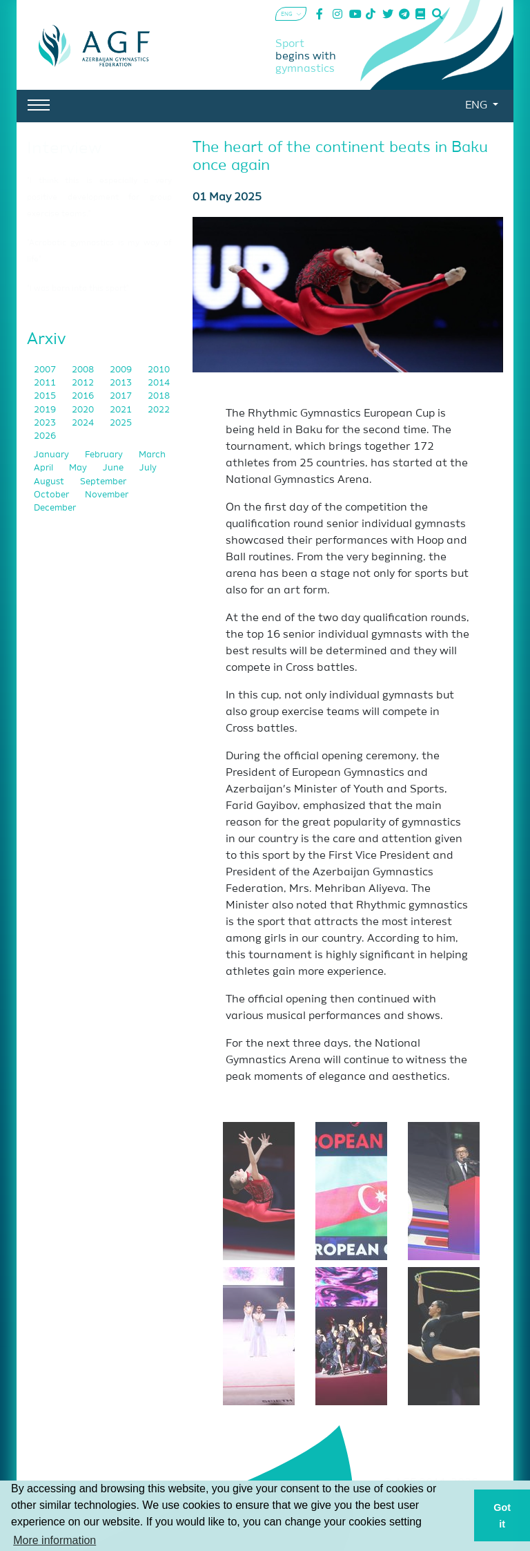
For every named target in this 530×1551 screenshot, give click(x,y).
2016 (84, 396)
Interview (64, 148)
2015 (46, 396)
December (55, 508)
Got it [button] (502, 1516)
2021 (122, 410)
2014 (159, 383)
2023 (46, 423)
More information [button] (54, 1540)
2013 (122, 383)
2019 (46, 410)
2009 (122, 369)
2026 (45, 436)
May (79, 468)
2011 (46, 383)
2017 (122, 396)
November (106, 495)
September (103, 481)
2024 (84, 423)
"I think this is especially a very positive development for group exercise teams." (99, 197)
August (50, 481)
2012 (84, 383)
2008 (84, 369)
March (152, 454)
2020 (84, 410)
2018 (159, 396)
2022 (159, 410)
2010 (159, 369)
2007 (46, 369)
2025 (121, 423)
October (52, 495)
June (114, 468)
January (52, 454)
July (148, 468)
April (44, 468)
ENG (477, 105)
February (105, 454)
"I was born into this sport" (78, 289)
